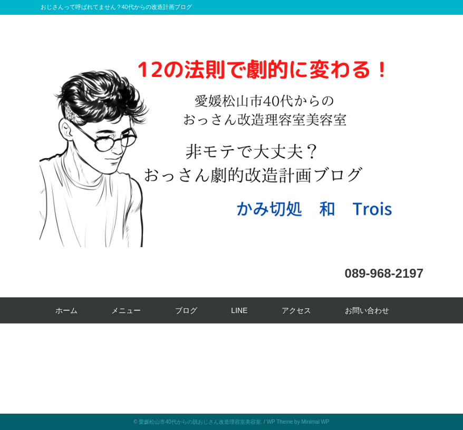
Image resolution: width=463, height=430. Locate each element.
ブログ (186, 310)
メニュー (126, 310)
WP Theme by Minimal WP (298, 422)
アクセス (296, 310)
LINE (239, 310)
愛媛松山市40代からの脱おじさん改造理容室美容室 (200, 422)
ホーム (66, 310)
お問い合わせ (367, 310)
